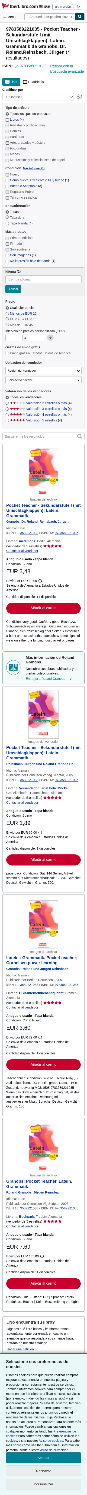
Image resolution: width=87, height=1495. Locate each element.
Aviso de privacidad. (54, 1450)
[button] (79, 436)
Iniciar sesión (63, 6)
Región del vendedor (21, 370)
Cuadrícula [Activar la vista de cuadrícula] (33, 82)
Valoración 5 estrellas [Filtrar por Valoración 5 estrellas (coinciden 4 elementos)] (36, 420)
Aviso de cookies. (51, 1440)
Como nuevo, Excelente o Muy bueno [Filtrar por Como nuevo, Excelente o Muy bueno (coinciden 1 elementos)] (37, 180)
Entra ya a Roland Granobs (49, 679)
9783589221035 (32, 66)
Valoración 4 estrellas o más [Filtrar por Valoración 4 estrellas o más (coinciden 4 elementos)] (41, 414)
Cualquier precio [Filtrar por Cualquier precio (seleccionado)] (20, 308)
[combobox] (49, 16)
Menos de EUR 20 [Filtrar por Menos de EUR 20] (21, 313)
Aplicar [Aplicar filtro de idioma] (13, 289)
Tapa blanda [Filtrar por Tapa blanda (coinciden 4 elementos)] (18, 223)
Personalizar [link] (43, 1484)
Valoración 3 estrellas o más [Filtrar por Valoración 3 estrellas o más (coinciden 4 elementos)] (41, 409)
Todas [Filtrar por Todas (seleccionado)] (12, 212)
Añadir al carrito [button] (43, 608)
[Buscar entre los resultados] (43, 436)
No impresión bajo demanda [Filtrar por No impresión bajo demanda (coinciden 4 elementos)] (30, 261)
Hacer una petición (20, 1349)
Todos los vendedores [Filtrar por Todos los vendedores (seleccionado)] (26, 397)
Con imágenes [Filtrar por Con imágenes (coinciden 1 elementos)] (20, 255)
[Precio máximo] (36, 338)
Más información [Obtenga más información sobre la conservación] (34, 168)
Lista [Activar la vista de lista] (11, 82)
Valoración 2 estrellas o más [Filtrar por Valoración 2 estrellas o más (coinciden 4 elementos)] (41, 403)
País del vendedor (19, 380)
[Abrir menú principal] (10, 16)
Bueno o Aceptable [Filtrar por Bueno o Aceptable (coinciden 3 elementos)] (23, 186)
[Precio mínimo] (14, 338)
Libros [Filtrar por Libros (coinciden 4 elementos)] (14, 119)
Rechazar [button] (43, 1471)
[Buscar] (79, 16)
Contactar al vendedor (22, 551)
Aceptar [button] (44, 1458)
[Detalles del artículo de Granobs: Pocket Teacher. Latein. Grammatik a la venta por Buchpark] (43, 1148)
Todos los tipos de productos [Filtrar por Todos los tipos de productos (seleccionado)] (28, 114)
